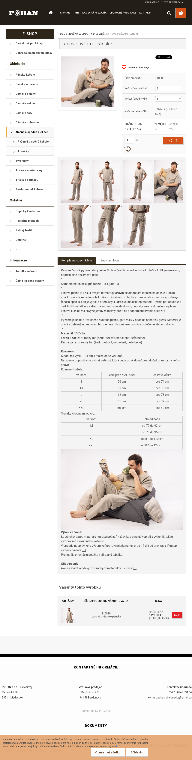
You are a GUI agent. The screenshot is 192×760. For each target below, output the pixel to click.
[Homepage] (50, 13)
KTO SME (65, 12)
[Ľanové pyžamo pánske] (87, 81)
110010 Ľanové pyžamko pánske (106, 615)
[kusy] (129, 140)
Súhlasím (136, 752)
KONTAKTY (145, 12)
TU (104, 284)
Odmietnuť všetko (106, 752)
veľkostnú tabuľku (110, 554)
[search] (169, 13)
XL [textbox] (158, 99)
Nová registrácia (172, 2)
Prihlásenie (152, 2)
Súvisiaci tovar (110, 260)
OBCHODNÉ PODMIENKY (123, 12)
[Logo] (23, 13)
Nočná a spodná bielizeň (86, 33)
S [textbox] (158, 88)
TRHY (76, 12)
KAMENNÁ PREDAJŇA (94, 12)
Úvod (63, 33)
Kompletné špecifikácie (76, 260)
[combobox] (168, 88)
